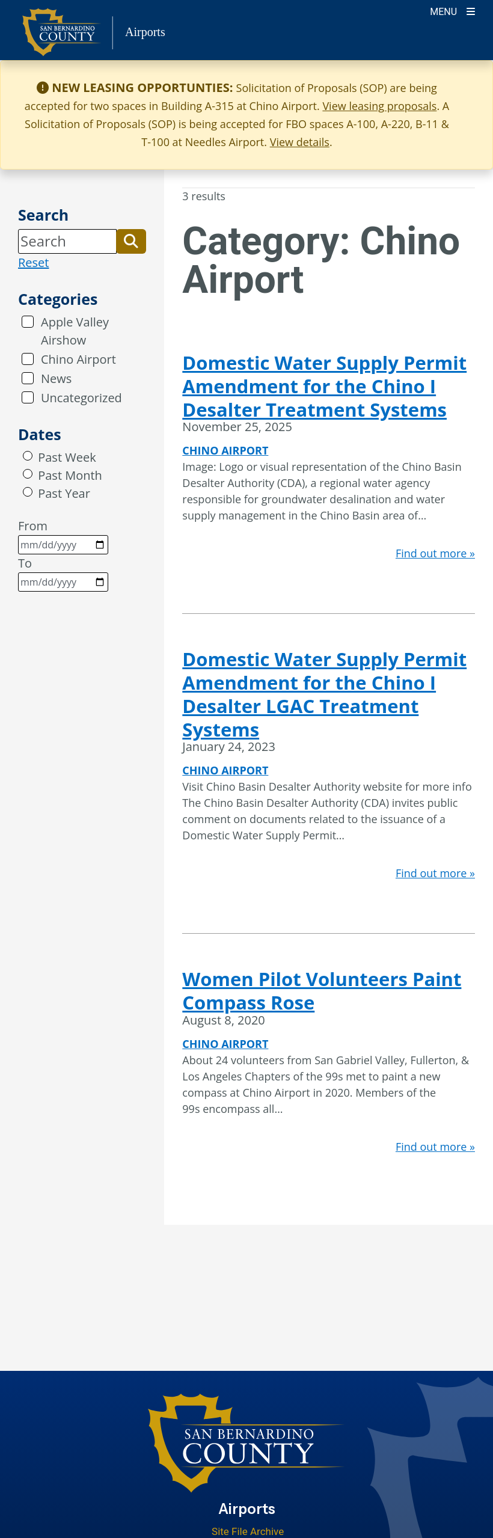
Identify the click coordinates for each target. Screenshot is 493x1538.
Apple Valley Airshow (75, 331)
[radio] (27, 456)
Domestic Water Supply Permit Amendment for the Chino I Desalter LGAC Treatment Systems (324, 693)
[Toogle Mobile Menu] (452, 10)
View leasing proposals (379, 106)
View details (299, 142)
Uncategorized (81, 398)
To (63, 573)
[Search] (67, 241)
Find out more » (435, 553)
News (56, 378)
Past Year (64, 493)
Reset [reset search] (33, 262)
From (63, 536)
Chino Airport (78, 359)
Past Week (67, 457)
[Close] (465, 88)
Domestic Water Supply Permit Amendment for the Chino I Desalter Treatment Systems (324, 386)
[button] (131, 241)
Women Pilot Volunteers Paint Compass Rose (321, 990)
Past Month (70, 475)
